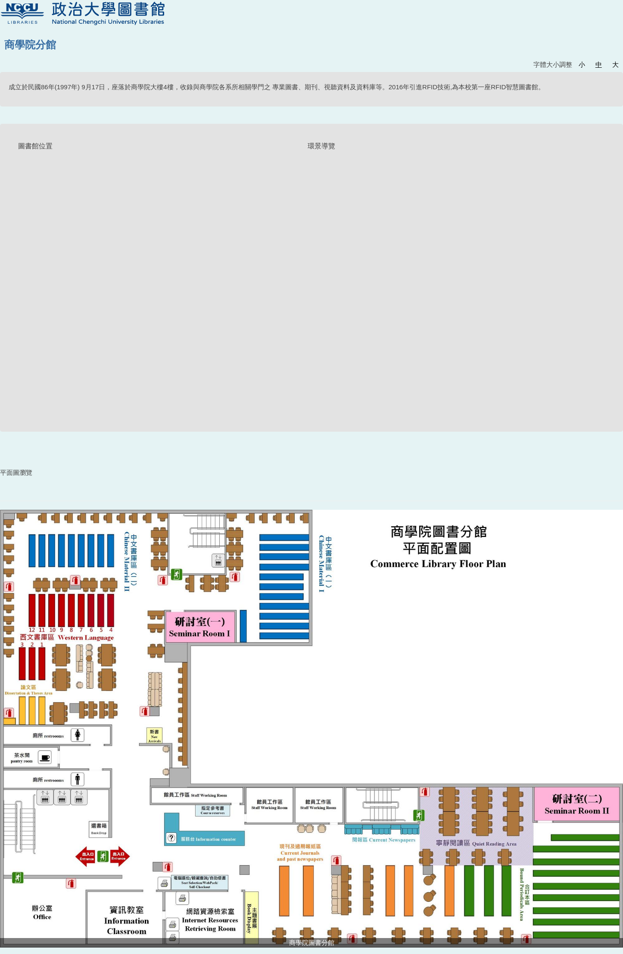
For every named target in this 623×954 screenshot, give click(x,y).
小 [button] (582, 64)
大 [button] (615, 64)
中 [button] (598, 64)
